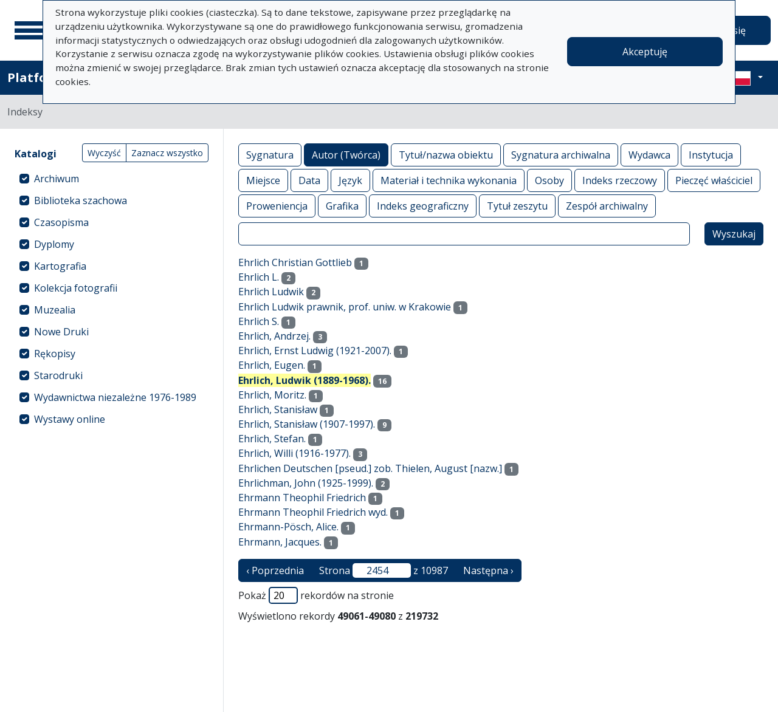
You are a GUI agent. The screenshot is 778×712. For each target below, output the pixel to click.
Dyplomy (54, 244)
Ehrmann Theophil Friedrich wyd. (313, 512)
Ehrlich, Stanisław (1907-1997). (306, 424)
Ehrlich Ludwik (271, 291)
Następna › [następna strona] (488, 570)
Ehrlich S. (258, 321)
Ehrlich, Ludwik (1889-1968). (304, 380)
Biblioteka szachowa (80, 200)
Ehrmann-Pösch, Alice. (288, 526)
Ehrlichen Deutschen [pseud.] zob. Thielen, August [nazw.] (370, 468)
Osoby (549, 180)
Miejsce (263, 180)
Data (309, 180)
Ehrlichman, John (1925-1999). (305, 483)
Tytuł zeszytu (517, 206)
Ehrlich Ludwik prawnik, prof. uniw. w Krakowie (344, 306)
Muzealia (54, 310)
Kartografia (60, 266)
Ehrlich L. (258, 277)
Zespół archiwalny (607, 206)
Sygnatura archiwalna (560, 155)
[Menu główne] (29, 30)
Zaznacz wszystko (167, 153)
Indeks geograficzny (423, 206)
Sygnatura (270, 155)
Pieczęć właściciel (713, 180)
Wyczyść (104, 153)
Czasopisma (61, 222)
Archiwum (56, 178)
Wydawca (649, 155)
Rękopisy (54, 353)
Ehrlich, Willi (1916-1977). (294, 453)
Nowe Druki (61, 331)
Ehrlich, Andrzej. (274, 336)
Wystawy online (69, 419)
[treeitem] (111, 178)
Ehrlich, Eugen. (271, 365)
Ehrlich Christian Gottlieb (295, 262)
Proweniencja (277, 206)
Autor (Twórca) (346, 155)
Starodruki (58, 375)
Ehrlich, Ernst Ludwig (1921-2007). (314, 350)
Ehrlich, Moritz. (272, 395)
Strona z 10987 (383, 570)
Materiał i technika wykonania (448, 180)
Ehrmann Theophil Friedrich (302, 497)
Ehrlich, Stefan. (272, 438)
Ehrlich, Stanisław (277, 409)
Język (350, 180)
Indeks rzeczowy (619, 180)
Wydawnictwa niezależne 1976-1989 (115, 397)
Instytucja (711, 155)
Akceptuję (644, 51)
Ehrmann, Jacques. (280, 542)
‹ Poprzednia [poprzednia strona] (275, 570)
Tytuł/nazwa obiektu (446, 155)
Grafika (342, 206)
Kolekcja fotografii (75, 288)
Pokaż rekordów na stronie (316, 595)
